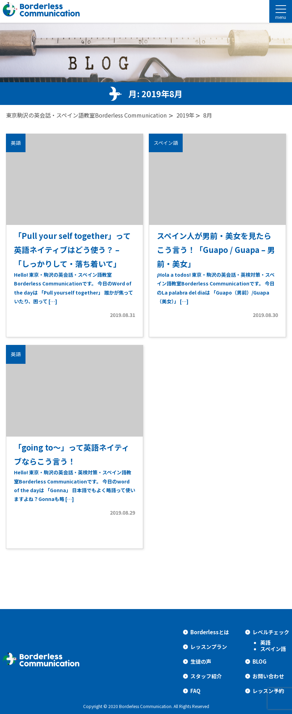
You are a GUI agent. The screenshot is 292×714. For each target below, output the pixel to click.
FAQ (195, 690)
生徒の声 (200, 661)
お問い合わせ (268, 676)
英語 (265, 642)
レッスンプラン (208, 646)
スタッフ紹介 (206, 676)
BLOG (260, 661)
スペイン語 (273, 648)
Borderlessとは (209, 632)
